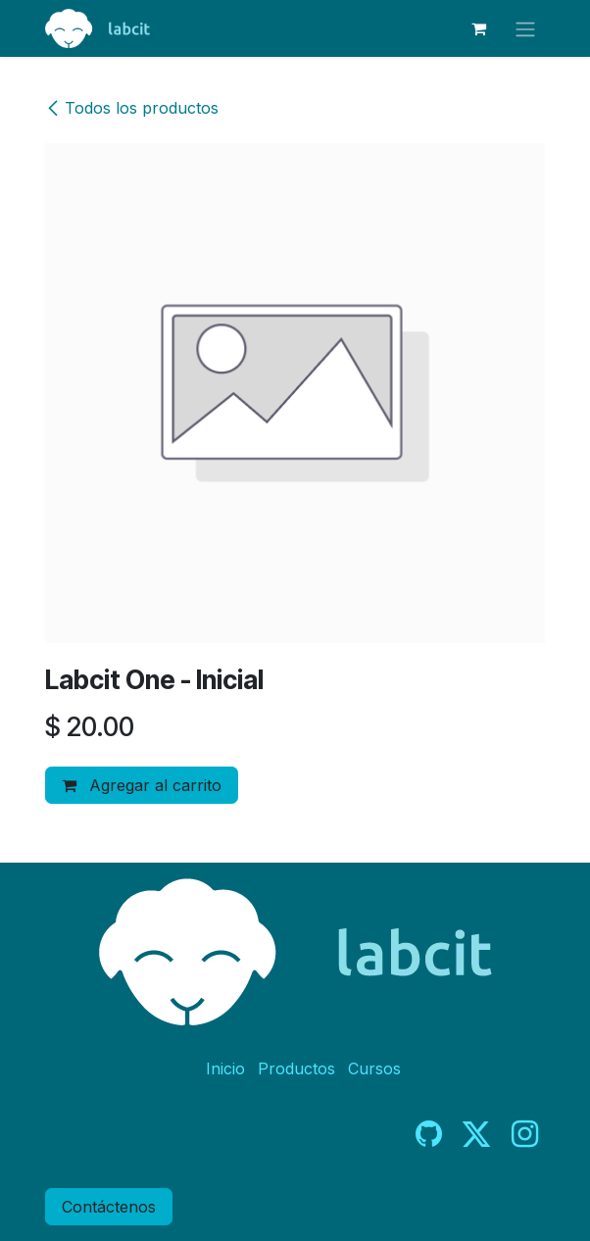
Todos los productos (132, 108)
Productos (296, 1068)
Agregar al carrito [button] (141, 785)
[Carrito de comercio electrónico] (478, 28)
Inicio (225, 1068)
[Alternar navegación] (525, 28)
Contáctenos (109, 1206)
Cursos (374, 1068)
